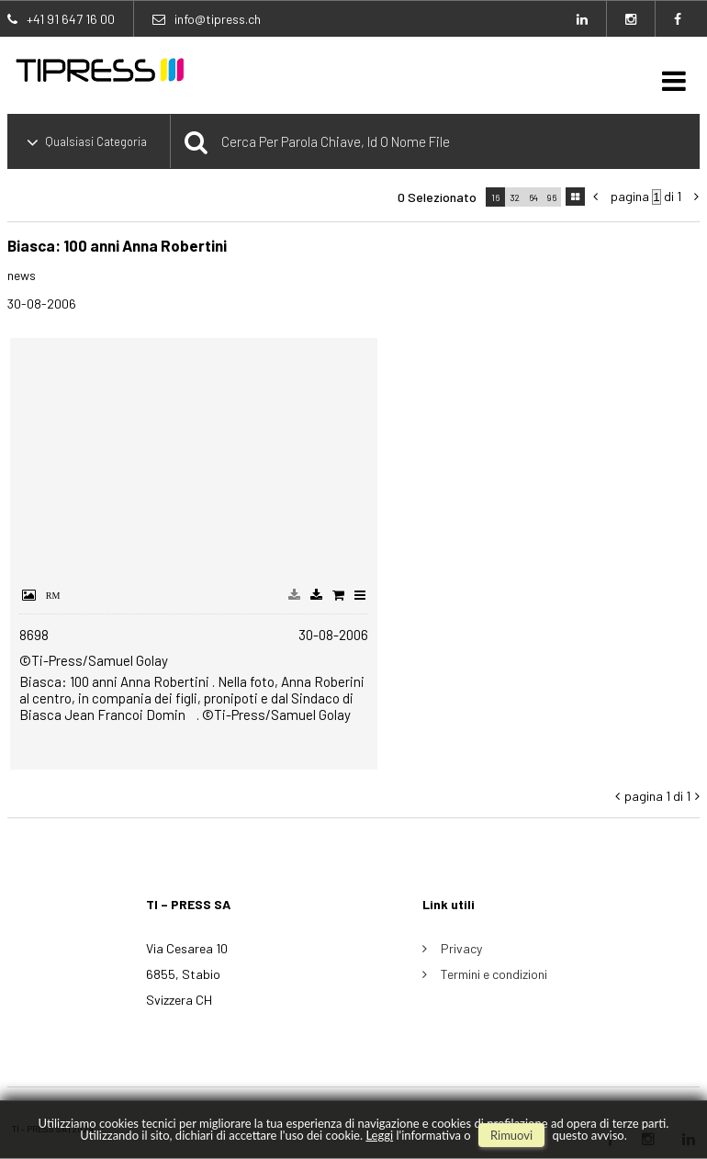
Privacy (461, 948)
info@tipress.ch (217, 19)
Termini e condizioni (494, 974)
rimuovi (511, 1135)
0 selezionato (437, 197)
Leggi (379, 1135)
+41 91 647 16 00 (71, 19)
